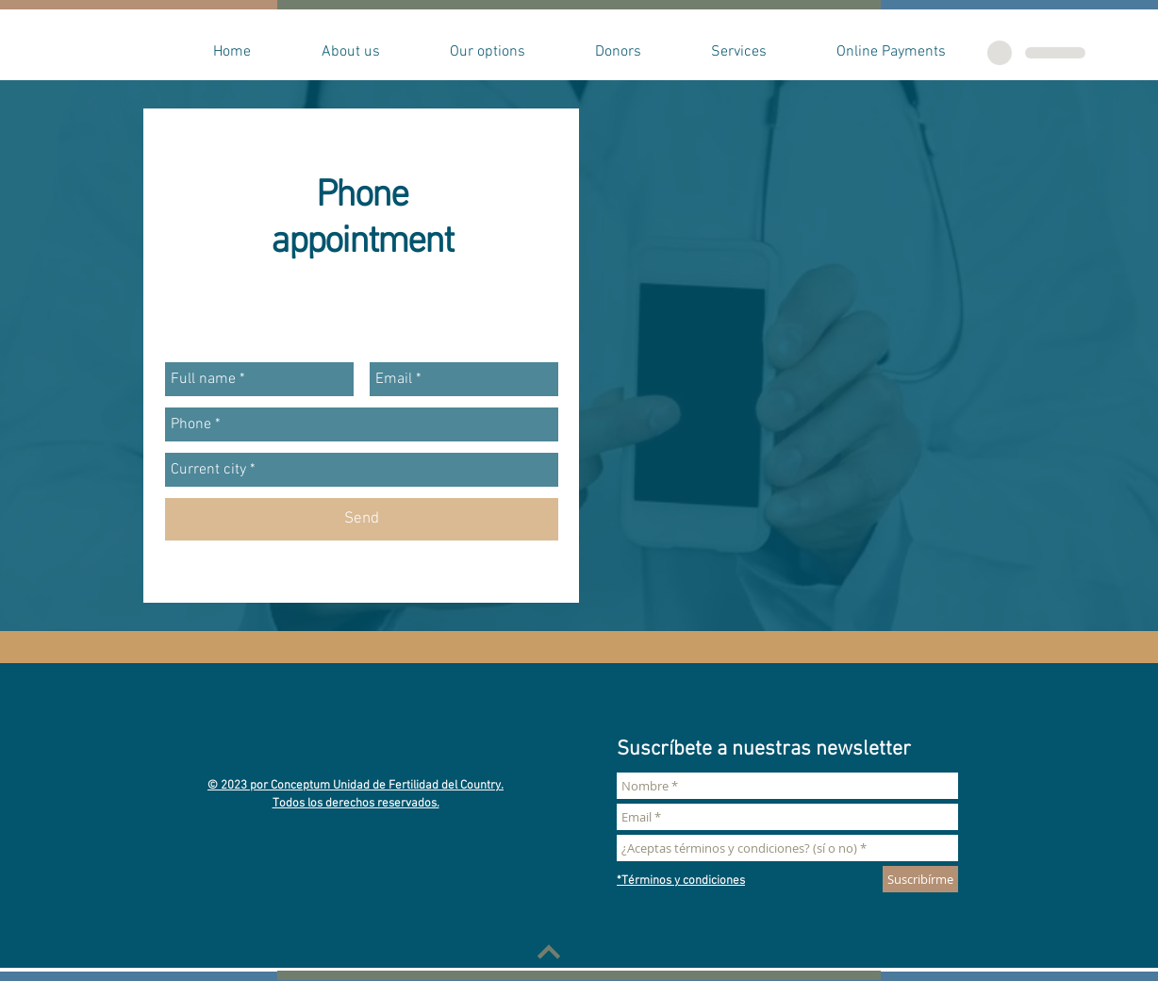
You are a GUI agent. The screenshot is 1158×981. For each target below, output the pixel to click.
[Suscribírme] (920, 879)
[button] (350, 52)
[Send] (361, 519)
